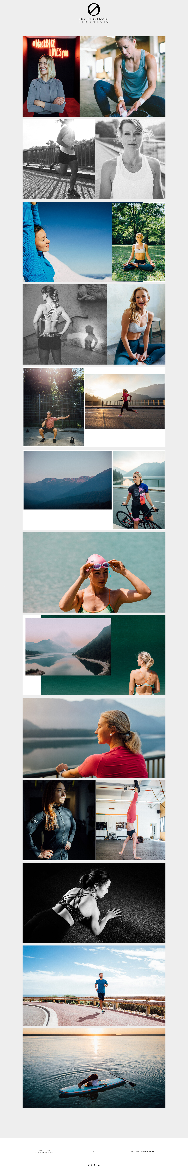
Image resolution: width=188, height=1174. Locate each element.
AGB (93, 1152)
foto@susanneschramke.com (44, 1153)
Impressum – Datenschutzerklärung (143, 1152)
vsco (98, 1165)
